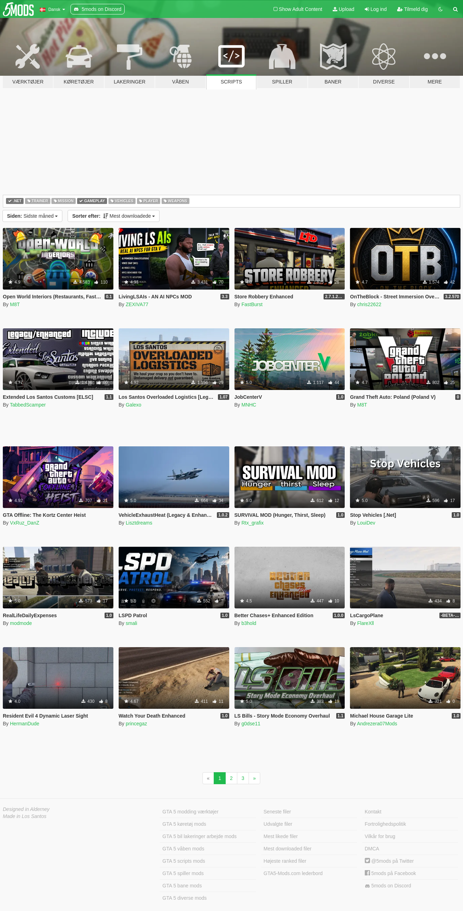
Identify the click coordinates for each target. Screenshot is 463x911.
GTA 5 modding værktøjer (190, 811)
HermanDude (24, 723)
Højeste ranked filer (285, 861)
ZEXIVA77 (137, 304)
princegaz (136, 723)
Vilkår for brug (380, 836)
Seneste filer (277, 811)
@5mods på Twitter (389, 861)
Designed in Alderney (26, 809)
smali (131, 623)
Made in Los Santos (24, 816)
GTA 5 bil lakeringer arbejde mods (199, 836)
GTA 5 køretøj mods (184, 824)
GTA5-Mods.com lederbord (293, 873)
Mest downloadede (113, 216)
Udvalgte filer (278, 824)
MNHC (249, 405)
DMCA (372, 848)
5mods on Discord (388, 886)
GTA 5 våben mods (183, 848)
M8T (15, 304)
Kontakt (373, 811)
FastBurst (252, 304)
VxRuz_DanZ (24, 523)
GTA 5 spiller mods (183, 873)
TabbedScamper (28, 405)
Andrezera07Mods (377, 723)
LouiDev (366, 523)
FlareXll (365, 623)
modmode (21, 623)
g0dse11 (251, 723)
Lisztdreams (139, 523)
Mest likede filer (281, 836)
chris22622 (369, 304)
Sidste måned (32, 216)
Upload (343, 9)
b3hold (249, 623)
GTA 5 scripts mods (183, 861)
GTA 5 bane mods (182, 885)
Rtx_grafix (253, 523)
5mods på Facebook (390, 873)
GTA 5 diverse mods (184, 898)
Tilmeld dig (412, 9)
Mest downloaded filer (288, 848)
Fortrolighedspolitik (385, 824)
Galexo (133, 405)
